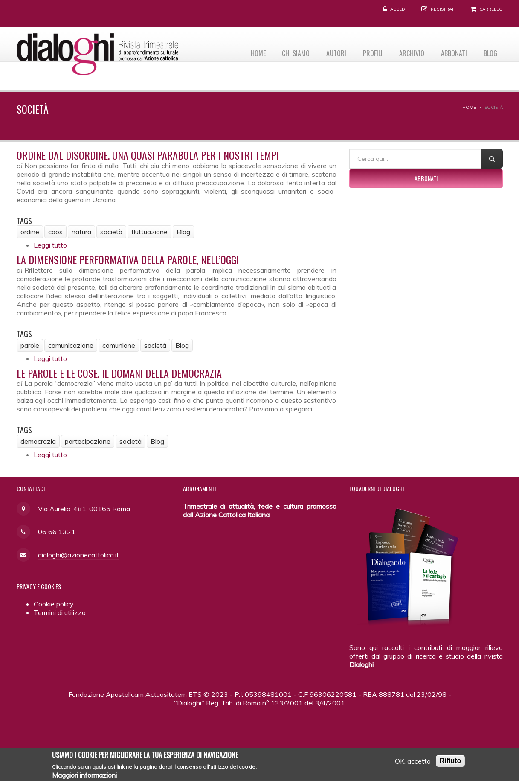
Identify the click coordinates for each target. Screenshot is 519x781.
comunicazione (70, 345)
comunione (118, 345)
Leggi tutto (50, 245)
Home (246, 52)
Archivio (407, 52)
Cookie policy (54, 604)
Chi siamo (286, 52)
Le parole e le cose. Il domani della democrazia (119, 373)
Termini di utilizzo (60, 612)
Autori (329, 52)
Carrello (491, 9)
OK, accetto (413, 763)
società (111, 231)
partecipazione (87, 441)
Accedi (398, 9)
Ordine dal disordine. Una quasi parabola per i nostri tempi (148, 155)
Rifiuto (450, 763)
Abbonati (451, 52)
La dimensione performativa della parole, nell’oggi (128, 259)
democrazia (38, 441)
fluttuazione (149, 231)
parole (29, 345)
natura (81, 231)
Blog (489, 52)
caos (55, 231)
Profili (367, 52)
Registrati (443, 9)
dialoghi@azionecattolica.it (78, 555)
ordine (29, 231)
